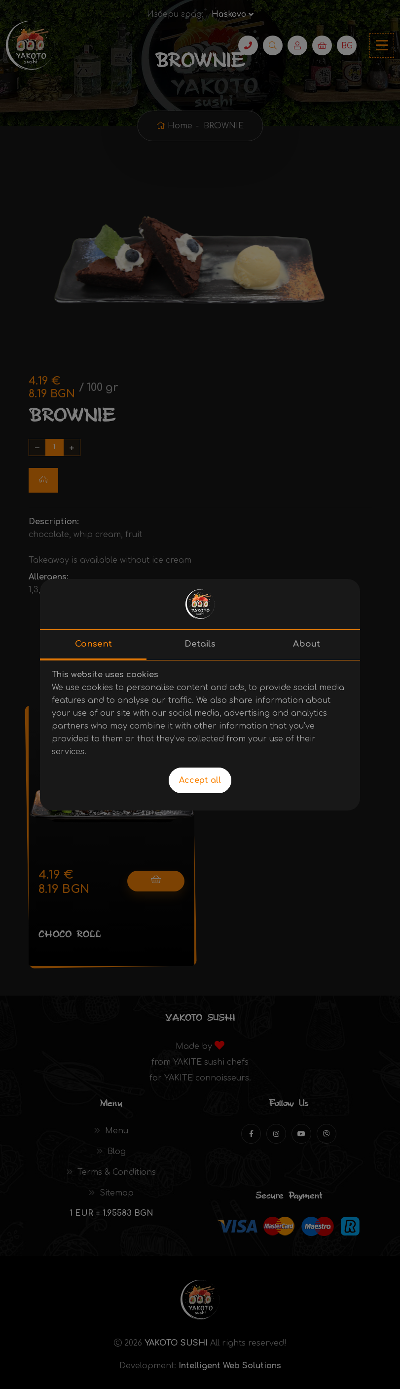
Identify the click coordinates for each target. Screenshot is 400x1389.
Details (200, 644)
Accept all (200, 780)
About (306, 644)
